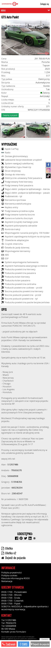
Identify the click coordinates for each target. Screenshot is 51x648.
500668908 (13, 476)
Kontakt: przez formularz (13, 631)
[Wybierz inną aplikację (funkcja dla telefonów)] (34, 538)
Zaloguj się (43, 4)
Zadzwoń (8, 644)
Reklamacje (6, 581)
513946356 (16, 481)
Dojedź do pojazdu (40, 644)
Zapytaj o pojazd (10, 115)
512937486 (13, 464)
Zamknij (45, 639)
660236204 (17, 487)
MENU (3, 10)
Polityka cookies (9, 575)
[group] (13, 130)
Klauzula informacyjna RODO (15, 578)
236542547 (17, 493)
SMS (23, 644)
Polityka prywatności (11, 572)
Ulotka (7, 548)
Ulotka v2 (8, 552)
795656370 (16, 470)
